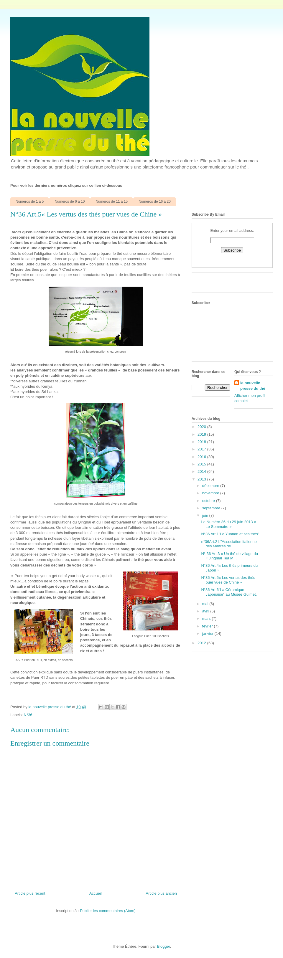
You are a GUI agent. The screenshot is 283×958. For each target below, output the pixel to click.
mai (206, 604)
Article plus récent (30, 893)
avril (206, 611)
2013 (202, 479)
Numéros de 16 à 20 (155, 201)
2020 (202, 427)
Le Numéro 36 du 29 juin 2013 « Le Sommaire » (228, 524)
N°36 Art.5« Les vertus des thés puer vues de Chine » (228, 579)
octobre (209, 500)
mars (207, 618)
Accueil (95, 893)
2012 (202, 643)
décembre (211, 485)
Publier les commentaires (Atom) (108, 911)
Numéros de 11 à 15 (112, 201)
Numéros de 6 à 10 (70, 201)
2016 (202, 457)
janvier (208, 633)
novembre (211, 493)
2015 (202, 464)
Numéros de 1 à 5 (30, 201)
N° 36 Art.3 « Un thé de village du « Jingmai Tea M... (229, 556)
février (208, 626)
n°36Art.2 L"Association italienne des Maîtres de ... (228, 544)
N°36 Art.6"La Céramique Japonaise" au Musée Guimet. (229, 592)
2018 (202, 442)
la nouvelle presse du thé (252, 385)
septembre (211, 508)
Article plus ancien (161, 893)
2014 (202, 471)
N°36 (28, 715)
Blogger (163, 946)
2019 (202, 434)
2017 (202, 449)
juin (205, 515)
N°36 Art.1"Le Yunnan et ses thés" (230, 534)
